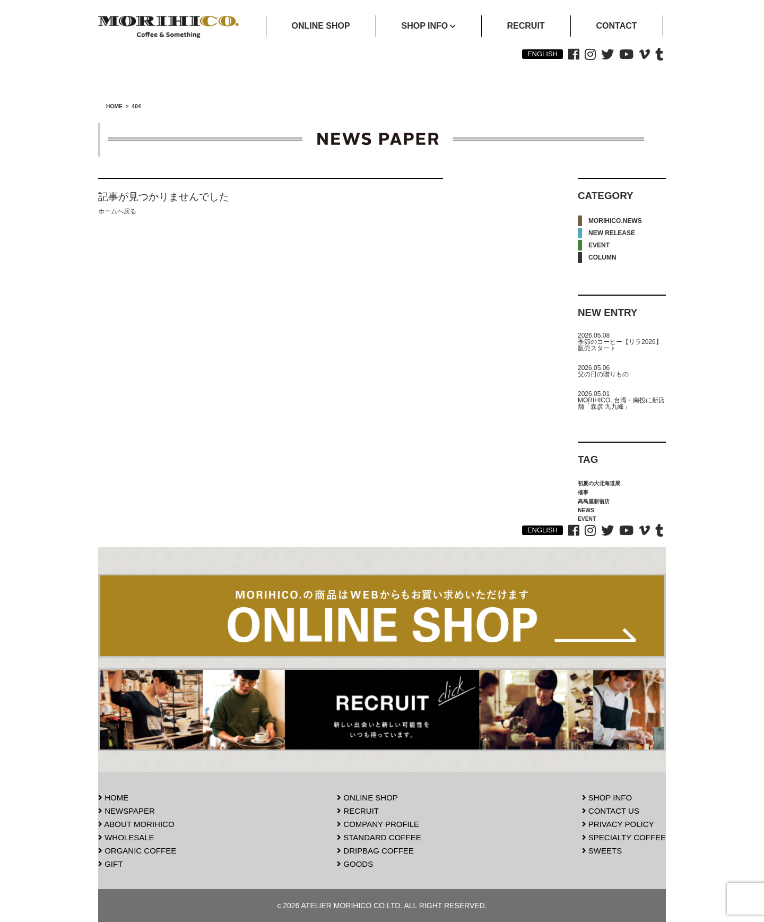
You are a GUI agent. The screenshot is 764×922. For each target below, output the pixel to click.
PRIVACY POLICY (618, 824)
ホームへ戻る (117, 211)
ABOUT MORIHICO (136, 824)
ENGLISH (542, 54)
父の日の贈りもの (603, 374)
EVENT (599, 245)
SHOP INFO (607, 797)
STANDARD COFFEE (379, 837)
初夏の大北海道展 (599, 483)
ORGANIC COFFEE (137, 850)
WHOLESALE (126, 837)
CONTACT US (610, 810)
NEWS (586, 510)
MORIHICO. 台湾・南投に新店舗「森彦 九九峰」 (621, 403)
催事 (583, 492)
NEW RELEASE (611, 233)
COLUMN (602, 257)
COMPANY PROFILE (378, 824)
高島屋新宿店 (594, 501)
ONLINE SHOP (367, 797)
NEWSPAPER (126, 810)
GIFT (110, 863)
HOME (113, 797)
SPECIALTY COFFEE (624, 837)
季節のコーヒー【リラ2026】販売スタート (620, 345)
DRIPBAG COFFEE (375, 850)
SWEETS (602, 850)
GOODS (355, 863)
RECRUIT (358, 810)
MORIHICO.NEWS (615, 221)
